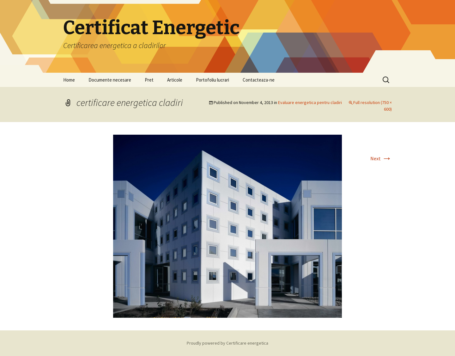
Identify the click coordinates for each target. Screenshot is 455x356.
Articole (174, 80)
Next (381, 158)
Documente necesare (109, 80)
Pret (149, 80)
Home (69, 80)
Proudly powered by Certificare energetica (227, 343)
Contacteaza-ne (259, 80)
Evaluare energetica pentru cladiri (310, 102)
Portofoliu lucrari (212, 80)
